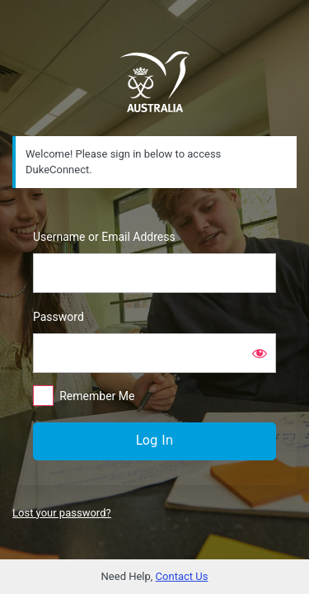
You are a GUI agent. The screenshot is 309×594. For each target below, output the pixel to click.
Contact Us (182, 576)
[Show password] (259, 353)
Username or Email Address (104, 236)
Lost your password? (61, 513)
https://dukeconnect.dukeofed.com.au (155, 81)
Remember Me (96, 396)
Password (58, 316)
